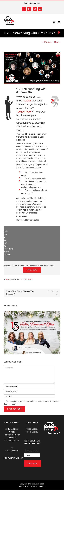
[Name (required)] (29, 386)
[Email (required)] (29, 391)
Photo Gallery (32, 432)
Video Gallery (32, 429)
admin (8, 279)
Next (56, 42)
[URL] (29, 396)
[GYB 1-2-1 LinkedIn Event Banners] (32, 68)
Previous (48, 42)
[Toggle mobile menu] (59, 22)
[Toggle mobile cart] (54, 22)
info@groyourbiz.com (31, 3)
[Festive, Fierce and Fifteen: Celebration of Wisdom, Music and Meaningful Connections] (32, 312)
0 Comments (29, 279)
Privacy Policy (24, 486)
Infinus (42, 486)
